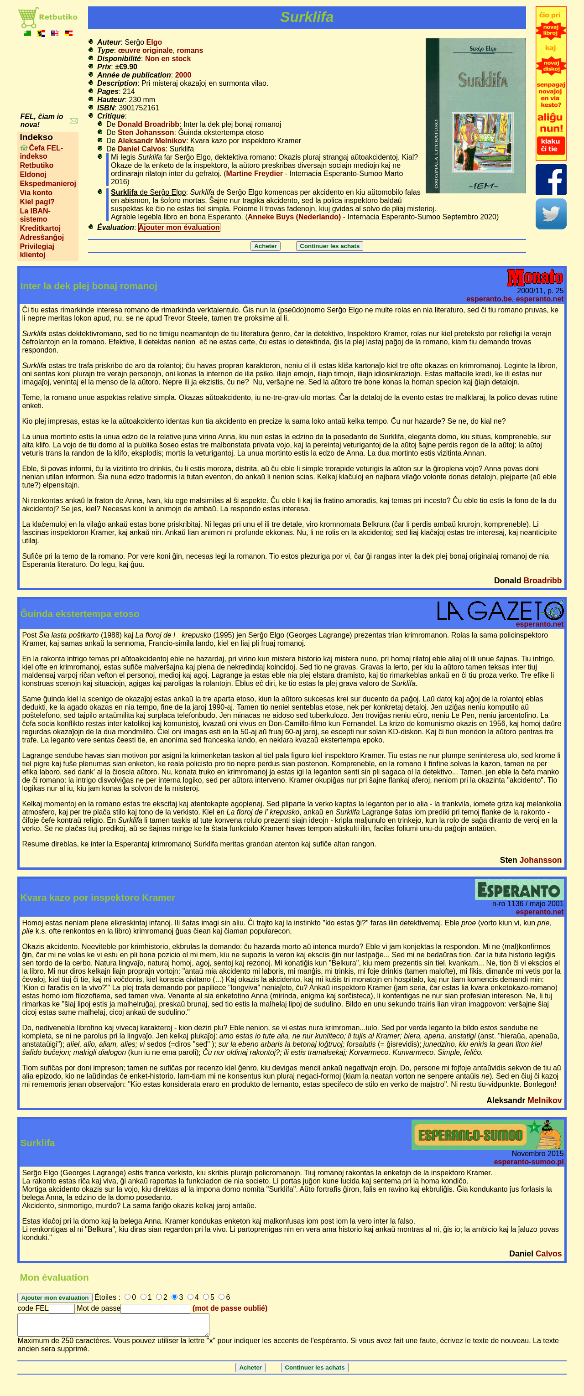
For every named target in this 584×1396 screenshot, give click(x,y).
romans (190, 50)
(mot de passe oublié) (230, 1308)
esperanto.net (540, 299)
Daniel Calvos (142, 149)
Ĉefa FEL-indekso (41, 152)
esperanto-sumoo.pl (529, 1162)
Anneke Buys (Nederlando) (294, 217)
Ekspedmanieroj (48, 183)
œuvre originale (145, 50)
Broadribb (543, 580)
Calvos (549, 1253)
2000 (183, 75)
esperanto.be (489, 299)
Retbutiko (36, 165)
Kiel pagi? (37, 202)
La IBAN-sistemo (35, 215)
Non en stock (168, 58)
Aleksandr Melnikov (152, 141)
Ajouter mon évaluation (179, 227)
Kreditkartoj (40, 228)
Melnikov (544, 1100)
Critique (111, 116)
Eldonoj (33, 174)
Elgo (154, 42)
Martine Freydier (254, 173)
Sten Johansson (146, 132)
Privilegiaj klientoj (37, 251)
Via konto (36, 193)
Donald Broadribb (148, 124)
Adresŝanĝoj (42, 237)
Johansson (541, 860)
